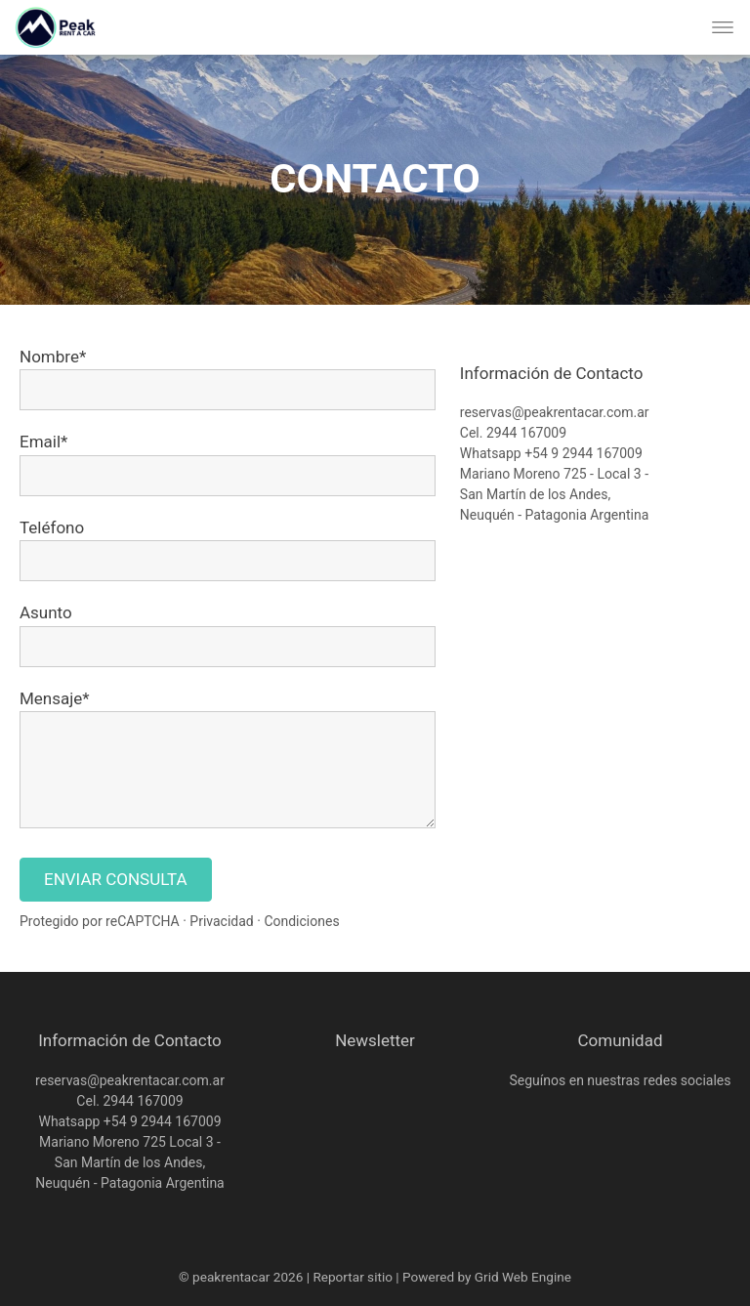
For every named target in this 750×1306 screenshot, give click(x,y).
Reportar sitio (352, 1277)
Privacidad (221, 921)
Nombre (49, 356)
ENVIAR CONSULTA (116, 879)
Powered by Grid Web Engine (486, 1277)
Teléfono (52, 527)
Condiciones (301, 921)
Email (40, 441)
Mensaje (51, 698)
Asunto (46, 612)
